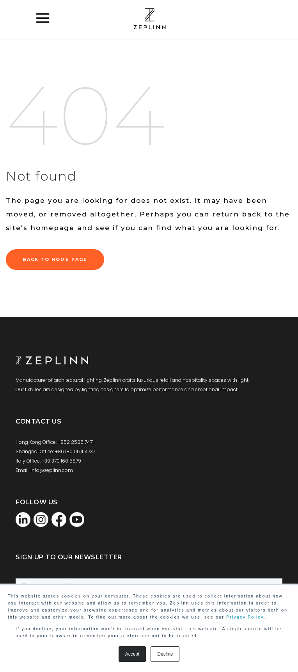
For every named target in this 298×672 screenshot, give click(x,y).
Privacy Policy (245, 617)
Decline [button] (165, 654)
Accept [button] (132, 654)
